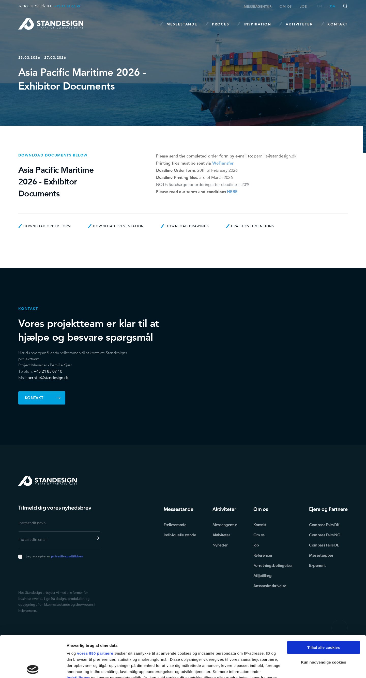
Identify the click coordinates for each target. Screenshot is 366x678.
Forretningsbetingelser (273, 565)
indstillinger (78, 636)
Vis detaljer (77, 668)
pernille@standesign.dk (275, 156)
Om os (286, 6)
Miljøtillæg (262, 575)
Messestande (178, 24)
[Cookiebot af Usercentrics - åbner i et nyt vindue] (33, 668)
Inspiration (254, 24)
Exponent (317, 565)
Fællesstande (175, 524)
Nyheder (220, 545)
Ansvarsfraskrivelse (269, 585)
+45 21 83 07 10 (48, 371)
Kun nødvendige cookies (323, 620)
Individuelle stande (180, 534)
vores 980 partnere (95, 612)
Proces (217, 24)
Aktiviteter (296, 24)
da (332, 6)
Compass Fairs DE (324, 545)
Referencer (262, 555)
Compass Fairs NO (325, 534)
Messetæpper (321, 555)
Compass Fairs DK (324, 524)
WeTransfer (223, 163)
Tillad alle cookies (323, 606)
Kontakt (334, 24)
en (319, 6)
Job (303, 6)
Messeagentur (257, 6)
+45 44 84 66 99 (67, 6)
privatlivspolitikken (67, 556)
